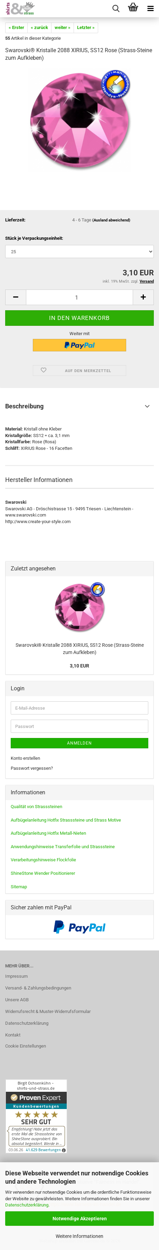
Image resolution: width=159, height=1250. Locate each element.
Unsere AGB (17, 999)
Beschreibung (24, 406)
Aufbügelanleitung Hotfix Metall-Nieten (48, 833)
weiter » (63, 27)
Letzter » (86, 27)
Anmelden (79, 743)
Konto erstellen (25, 758)
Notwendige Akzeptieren (80, 1218)
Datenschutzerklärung (26, 1205)
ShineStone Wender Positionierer (43, 873)
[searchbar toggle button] (115, 8)
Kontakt (12, 1035)
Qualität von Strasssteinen (36, 806)
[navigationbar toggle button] (150, 8)
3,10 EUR (79, 666)
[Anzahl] (79, 297)
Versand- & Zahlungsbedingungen (38, 988)
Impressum (16, 976)
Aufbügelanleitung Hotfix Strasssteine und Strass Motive (66, 820)
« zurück (39, 27)
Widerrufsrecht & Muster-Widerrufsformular (48, 1011)
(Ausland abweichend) (111, 220)
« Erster (16, 27)
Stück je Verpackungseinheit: (34, 238)
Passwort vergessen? (32, 768)
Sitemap (19, 886)
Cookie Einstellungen (25, 1046)
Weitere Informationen (79, 1236)
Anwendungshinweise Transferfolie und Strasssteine (63, 846)
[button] (15, 297)
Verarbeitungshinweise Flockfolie (43, 859)
